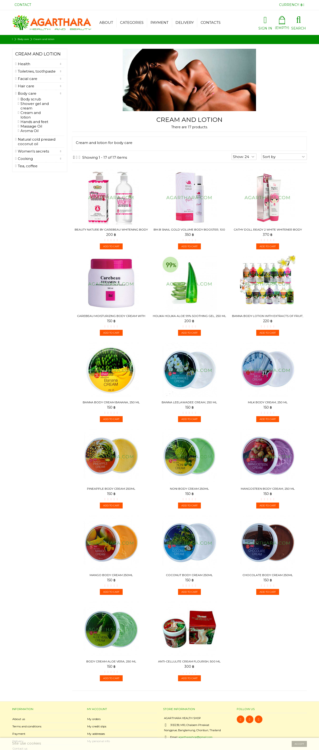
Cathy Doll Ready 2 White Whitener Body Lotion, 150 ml (268, 231)
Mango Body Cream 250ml (111, 575)
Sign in (265, 28)
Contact (22, 5)
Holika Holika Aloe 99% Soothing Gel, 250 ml (189, 316)
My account (97, 709)
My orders (94, 719)
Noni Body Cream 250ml (189, 488)
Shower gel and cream (34, 105)
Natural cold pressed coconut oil (36, 141)
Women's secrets (33, 151)
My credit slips (96, 726)
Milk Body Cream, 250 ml (268, 402)
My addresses (96, 733)
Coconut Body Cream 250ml (189, 575)
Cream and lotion (30, 114)
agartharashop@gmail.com (196, 737)
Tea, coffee (28, 166)
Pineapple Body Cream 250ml (111, 488)
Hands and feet (34, 121)
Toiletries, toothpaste (37, 71)
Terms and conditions (26, 726)
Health (24, 64)
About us (18, 719)
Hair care (26, 86)
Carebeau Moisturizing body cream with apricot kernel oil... (111, 317)
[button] (131, 22)
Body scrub (30, 99)
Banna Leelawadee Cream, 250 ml (189, 402)
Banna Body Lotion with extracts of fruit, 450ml (267, 317)
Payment (18, 733)
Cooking (25, 158)
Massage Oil (31, 126)
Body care (27, 93)
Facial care (27, 78)
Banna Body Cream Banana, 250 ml (111, 402)
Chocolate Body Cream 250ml (267, 575)
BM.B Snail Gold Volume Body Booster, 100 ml (189, 231)
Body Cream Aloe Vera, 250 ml (111, 661)
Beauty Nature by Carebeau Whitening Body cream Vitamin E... (111, 231)
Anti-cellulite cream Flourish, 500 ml (189, 661)
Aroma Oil (29, 130)
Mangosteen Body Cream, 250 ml (268, 488)
